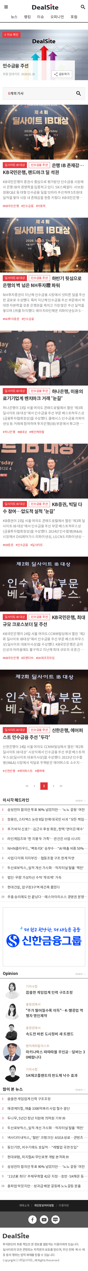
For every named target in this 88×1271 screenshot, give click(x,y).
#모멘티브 (27, 658)
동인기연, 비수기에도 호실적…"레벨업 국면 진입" (43, 1147)
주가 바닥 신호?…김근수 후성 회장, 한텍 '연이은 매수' (45, 829)
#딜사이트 (36, 545)
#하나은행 (9, 432)
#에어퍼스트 (25, 771)
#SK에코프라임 (45, 658)
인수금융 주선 (16, 66)
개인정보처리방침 (44, 1205)
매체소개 (24, 1205)
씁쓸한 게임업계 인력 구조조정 (29, 1099)
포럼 (73, 17)
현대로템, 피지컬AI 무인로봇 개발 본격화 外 (38, 1157)
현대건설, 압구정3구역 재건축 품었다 (33, 887)
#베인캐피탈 (36, 432)
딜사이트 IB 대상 (15, 165)
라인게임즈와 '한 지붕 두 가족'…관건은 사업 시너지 (43, 839)
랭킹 (27, 17)
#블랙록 (40, 771)
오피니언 (57, 17)
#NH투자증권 (11, 319)
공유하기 (64, 74)
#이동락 (41, 206)
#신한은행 (9, 771)
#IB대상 (22, 432)
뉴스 (14, 17)
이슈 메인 (12, 35)
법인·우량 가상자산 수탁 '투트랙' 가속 (34, 877)
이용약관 (64, 1205)
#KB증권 (8, 545)
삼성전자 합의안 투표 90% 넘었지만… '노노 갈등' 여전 (46, 810)
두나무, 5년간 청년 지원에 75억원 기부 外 (36, 1118)
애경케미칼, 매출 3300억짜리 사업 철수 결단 (38, 1108)
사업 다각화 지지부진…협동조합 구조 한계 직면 (40, 858)
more (79, 800)
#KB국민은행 (11, 206)
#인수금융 (27, 206)
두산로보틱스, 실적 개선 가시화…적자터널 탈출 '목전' (45, 868)
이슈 (40, 17)
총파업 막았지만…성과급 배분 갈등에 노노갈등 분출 (44, 1186)
